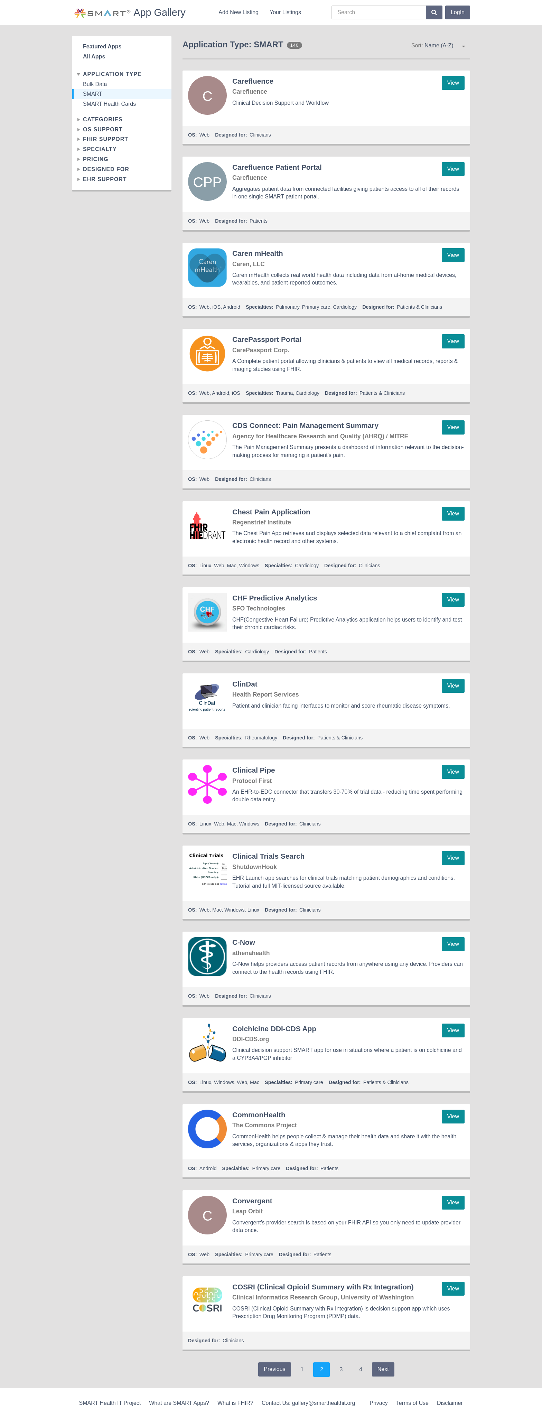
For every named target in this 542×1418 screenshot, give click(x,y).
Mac (231, 565)
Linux (205, 565)
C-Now (243, 942)
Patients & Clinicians (419, 307)
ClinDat (245, 684)
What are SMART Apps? (179, 1403)
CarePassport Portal (266, 339)
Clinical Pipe (253, 770)
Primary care (316, 307)
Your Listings (285, 12)
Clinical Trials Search (268, 856)
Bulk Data (95, 84)
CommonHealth (259, 1115)
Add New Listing (238, 12)
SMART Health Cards (109, 104)
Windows (249, 565)
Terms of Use (412, 1403)
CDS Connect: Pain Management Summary (305, 425)
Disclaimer (450, 1403)
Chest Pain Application (271, 512)
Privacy (378, 1403)
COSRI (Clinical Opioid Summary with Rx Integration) (323, 1287)
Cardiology (345, 307)
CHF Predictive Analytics (274, 598)
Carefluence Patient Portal (277, 167)
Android (231, 307)
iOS (216, 307)
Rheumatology (261, 737)
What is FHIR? (235, 1403)
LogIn (458, 12)
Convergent (252, 1201)
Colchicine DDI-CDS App (274, 1029)
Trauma (284, 393)
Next (383, 1369)
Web (204, 135)
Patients (259, 221)
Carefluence (252, 81)
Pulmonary (287, 307)
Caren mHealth (257, 253)
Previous (274, 1369)
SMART (92, 94)
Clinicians (260, 135)
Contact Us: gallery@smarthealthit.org (308, 1403)
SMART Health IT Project (110, 1403)
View (453, 83)
